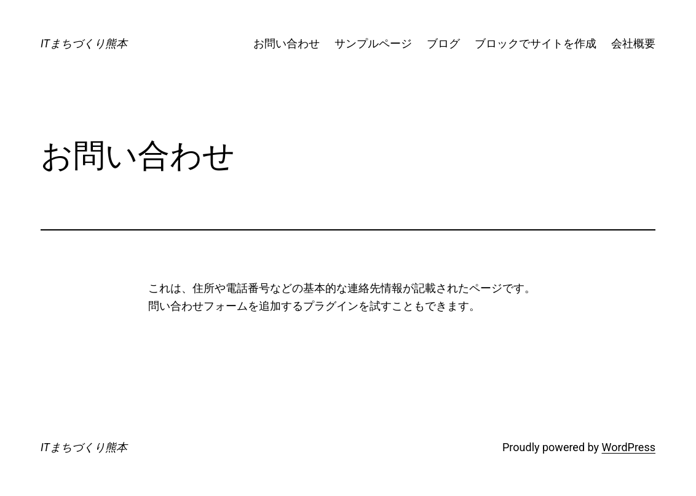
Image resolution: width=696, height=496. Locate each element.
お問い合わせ (286, 43)
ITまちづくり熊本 (84, 43)
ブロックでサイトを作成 (535, 43)
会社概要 (633, 43)
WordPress (628, 447)
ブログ (443, 43)
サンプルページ (373, 43)
